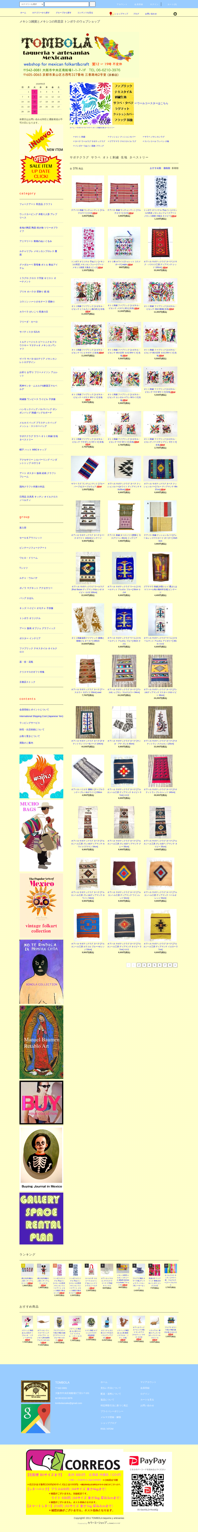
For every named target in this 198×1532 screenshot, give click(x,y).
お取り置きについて (29, 736)
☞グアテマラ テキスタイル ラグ (122, 141)
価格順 (166, 168)
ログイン (152, 4)
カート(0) (170, 4)
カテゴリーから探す (39, 13)
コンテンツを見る (83, 13)
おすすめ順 (155, 168)
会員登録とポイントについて (34, 709)
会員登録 (136, 4)
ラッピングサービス (29, 723)
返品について (107, 1399)
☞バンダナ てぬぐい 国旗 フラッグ (88, 146)
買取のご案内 (26, 742)
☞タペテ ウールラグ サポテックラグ (89, 141)
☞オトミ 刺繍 (79, 137)
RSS (103, 1429)
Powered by (99, 1523)
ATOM (110, 1429)
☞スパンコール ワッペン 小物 (156, 141)
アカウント (120, 4)
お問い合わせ (149, 14)
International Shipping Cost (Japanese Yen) (41, 716)
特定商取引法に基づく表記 (114, 1405)
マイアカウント (148, 1382)
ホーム (23, 13)
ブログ (136, 14)
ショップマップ (119, 14)
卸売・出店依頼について (31, 729)
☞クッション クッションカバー (122, 137)
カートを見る (147, 1399)
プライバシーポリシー (112, 1411)
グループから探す (61, 13)
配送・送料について (111, 1393)
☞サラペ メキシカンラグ (154, 137)
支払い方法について (111, 1388)
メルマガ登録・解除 (111, 1417)
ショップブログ (109, 1423)
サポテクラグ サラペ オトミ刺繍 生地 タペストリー (95, 128)
